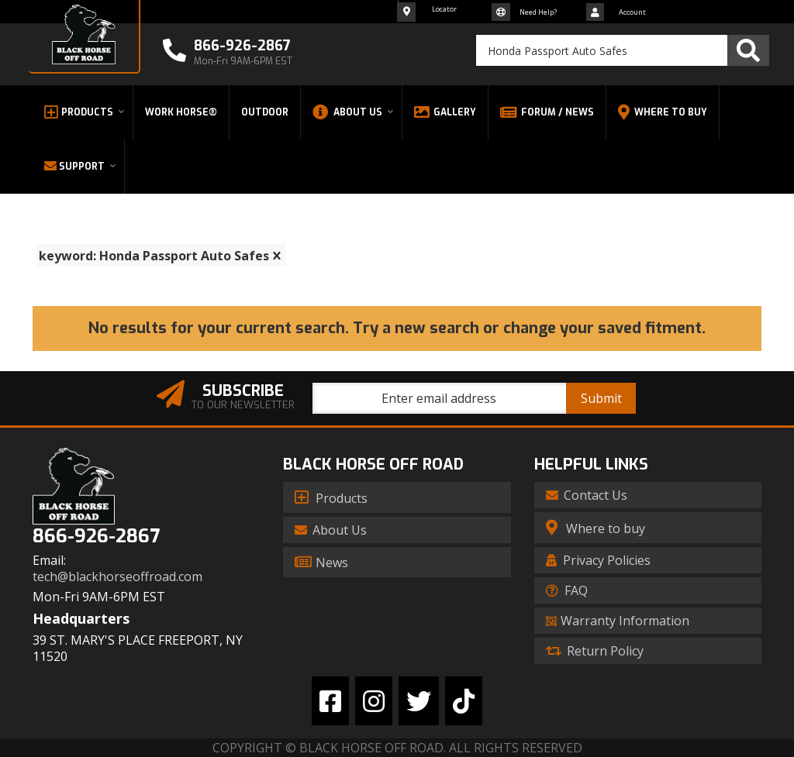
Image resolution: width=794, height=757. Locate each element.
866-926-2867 (96, 537)
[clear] (277, 255)
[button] (622, 50)
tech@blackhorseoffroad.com (117, 577)
